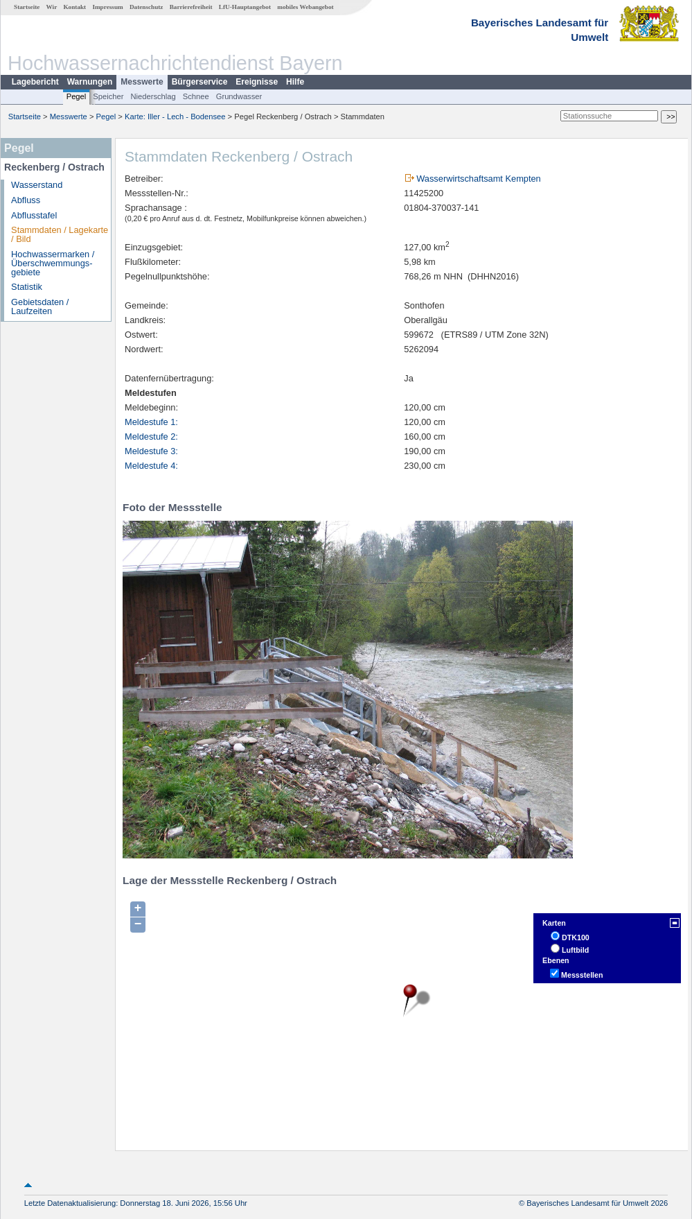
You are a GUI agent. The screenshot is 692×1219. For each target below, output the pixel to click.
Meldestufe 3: (151, 451)
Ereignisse (257, 82)
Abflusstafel (34, 215)
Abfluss (25, 200)
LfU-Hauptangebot (245, 6)
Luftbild (575, 950)
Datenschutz (146, 6)
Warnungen (90, 82)
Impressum (107, 6)
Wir (51, 6)
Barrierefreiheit (191, 6)
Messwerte (142, 82)
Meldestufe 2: (151, 436)
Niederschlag (152, 96)
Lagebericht (35, 82)
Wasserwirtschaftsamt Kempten (478, 178)
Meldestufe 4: (151, 465)
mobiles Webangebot (305, 6)
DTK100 (575, 937)
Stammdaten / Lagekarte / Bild (59, 234)
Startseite (26, 6)
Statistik (26, 287)
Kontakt (74, 6)
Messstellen (582, 975)
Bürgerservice (200, 82)
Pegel (76, 96)
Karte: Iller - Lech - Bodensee (175, 116)
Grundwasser (239, 96)
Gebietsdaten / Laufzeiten (40, 306)
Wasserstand (36, 185)
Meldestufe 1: (151, 422)
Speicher (108, 96)
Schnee (196, 96)
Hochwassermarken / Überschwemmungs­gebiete (52, 263)
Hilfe (295, 82)
